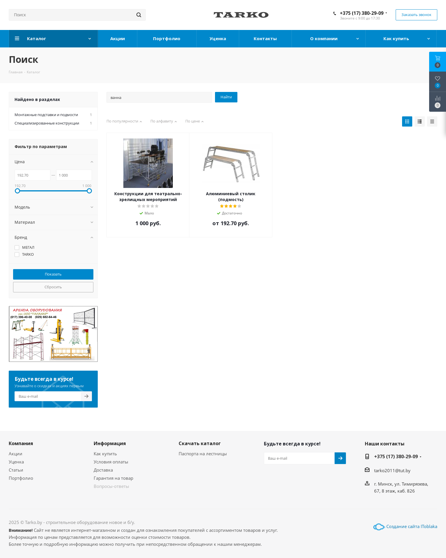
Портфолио (21, 478)
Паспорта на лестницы (203, 453)
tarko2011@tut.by (392, 470)
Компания (21, 443)
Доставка (103, 470)
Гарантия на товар (113, 478)
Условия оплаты (111, 462)
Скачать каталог (200, 443)
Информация (110, 443)
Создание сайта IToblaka (411, 526)
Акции (15, 453)
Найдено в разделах (37, 99)
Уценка (16, 462)
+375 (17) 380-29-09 (361, 13)
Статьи (16, 470)
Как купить (105, 453)
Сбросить (53, 286)
